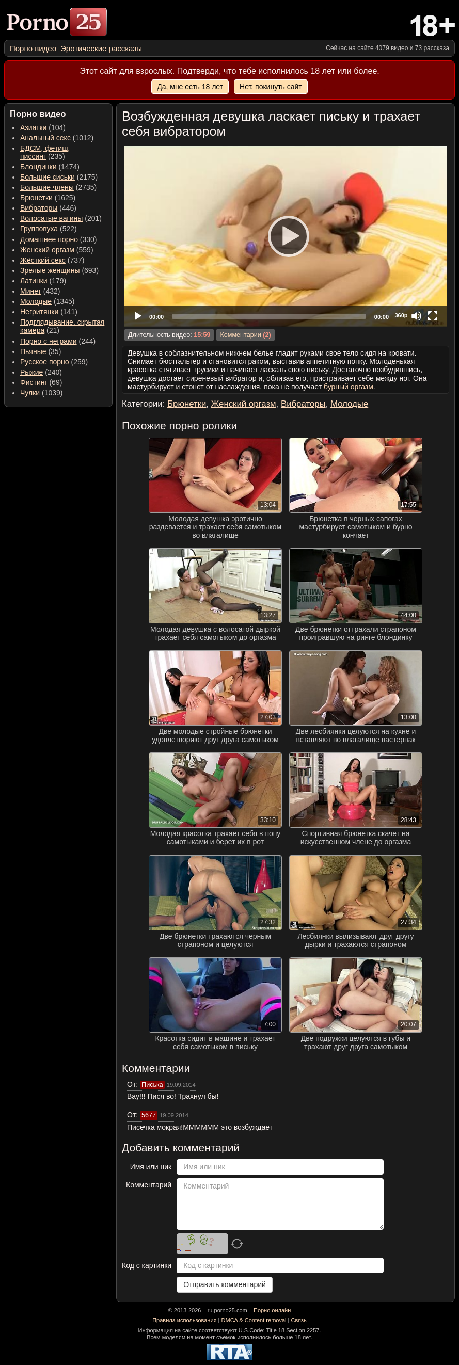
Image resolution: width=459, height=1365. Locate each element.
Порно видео (33, 48)
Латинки (34, 281)
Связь (298, 1320)
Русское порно (44, 362)
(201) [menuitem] (61, 218)
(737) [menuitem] (52, 260)
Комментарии (240, 335)
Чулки (30, 393)
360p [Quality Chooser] (400, 315)
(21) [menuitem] (62, 326)
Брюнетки (36, 198)
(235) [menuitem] (45, 152)
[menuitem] (33, 48)
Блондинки (38, 167)
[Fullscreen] (432, 315)
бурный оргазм (348, 386)
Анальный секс (45, 138)
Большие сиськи (47, 177)
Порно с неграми (48, 341)
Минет (30, 291)
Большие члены (47, 187)
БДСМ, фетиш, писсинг (45, 152)
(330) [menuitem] (58, 239)
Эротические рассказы (101, 48)
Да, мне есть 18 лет (190, 87)
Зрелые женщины (50, 270)
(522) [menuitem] (48, 228)
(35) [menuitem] (40, 351)
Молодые (36, 301)
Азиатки (33, 127)
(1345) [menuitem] (47, 301)
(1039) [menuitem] (41, 393)
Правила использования (184, 1320)
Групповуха (39, 228)
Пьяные (33, 351)
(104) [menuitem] (43, 127)
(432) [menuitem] (40, 291)
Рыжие (31, 372)
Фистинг (34, 382)
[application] (285, 236)
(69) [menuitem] (41, 382)
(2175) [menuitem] (59, 177)
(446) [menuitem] (48, 208)
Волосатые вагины (51, 218)
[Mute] (416, 315)
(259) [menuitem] (54, 362)
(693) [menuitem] (59, 270)
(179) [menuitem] (43, 281)
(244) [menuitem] (58, 341)
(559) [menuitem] (56, 250)
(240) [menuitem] (41, 372)
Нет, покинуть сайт (271, 87)
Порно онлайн (272, 1310)
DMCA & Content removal (254, 1320)
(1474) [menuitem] (50, 167)
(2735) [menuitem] (58, 187)
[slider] (269, 316)
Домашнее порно (49, 239)
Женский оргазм (47, 250)
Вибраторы (38, 208)
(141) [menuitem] (48, 312)
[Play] (285, 235)
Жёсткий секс (43, 260)
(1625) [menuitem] (47, 198)
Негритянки (39, 312)
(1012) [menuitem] (56, 138)
